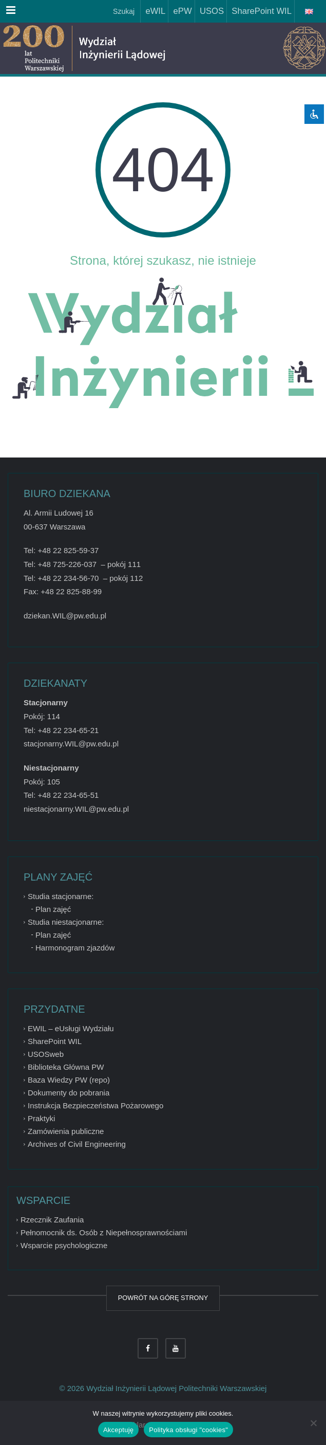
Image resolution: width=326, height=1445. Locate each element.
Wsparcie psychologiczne (64, 1245)
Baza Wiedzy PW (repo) (69, 1079)
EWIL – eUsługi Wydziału (71, 1028)
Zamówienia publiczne (66, 1131)
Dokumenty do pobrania (68, 1092)
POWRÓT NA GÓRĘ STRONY (163, 1298)
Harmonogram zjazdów (74, 947)
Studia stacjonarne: (60, 896)
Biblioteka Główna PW (66, 1067)
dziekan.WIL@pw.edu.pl (65, 615)
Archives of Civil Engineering (77, 1144)
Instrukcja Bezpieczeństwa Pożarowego (95, 1105)
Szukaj (123, 11)
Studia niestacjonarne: (66, 922)
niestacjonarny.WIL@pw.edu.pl (76, 808)
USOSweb (46, 1054)
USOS (209, 11)
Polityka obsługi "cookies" (188, 1430)
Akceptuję (118, 1430)
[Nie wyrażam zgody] (313, 1423)
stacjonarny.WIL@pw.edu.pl (71, 743)
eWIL (153, 11)
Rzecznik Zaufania (52, 1219)
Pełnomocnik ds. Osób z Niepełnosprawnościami (104, 1232)
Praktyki (41, 1118)
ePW (179, 11)
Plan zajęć (53, 909)
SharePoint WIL (259, 11)
